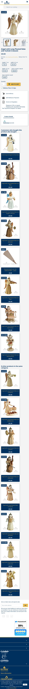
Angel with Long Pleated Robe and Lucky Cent (10, 563)
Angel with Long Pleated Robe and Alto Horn (10, 241)
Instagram (12, 616)
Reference (6, 123)
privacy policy (13, 688)
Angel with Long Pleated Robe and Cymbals (10, 448)
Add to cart (13, 84)
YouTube (7, 616)
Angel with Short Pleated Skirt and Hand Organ (10, 327)
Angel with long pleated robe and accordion (10, 534)
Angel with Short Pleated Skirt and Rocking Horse (10, 355)
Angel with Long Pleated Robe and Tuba (10, 591)
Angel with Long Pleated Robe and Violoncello (10, 477)
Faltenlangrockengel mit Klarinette (10, 154)
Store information (6, 673)
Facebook (3, 616)
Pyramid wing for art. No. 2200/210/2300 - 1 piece (10, 269)
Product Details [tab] (8, 116)
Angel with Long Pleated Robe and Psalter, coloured (10, 212)
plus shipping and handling (12, 57)
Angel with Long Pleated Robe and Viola (10, 298)
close (25, 684)
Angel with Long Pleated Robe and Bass (10, 184)
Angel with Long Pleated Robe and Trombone (10, 391)
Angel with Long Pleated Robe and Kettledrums (10, 420)
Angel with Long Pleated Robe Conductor (10, 505)
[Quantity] (3, 84)
